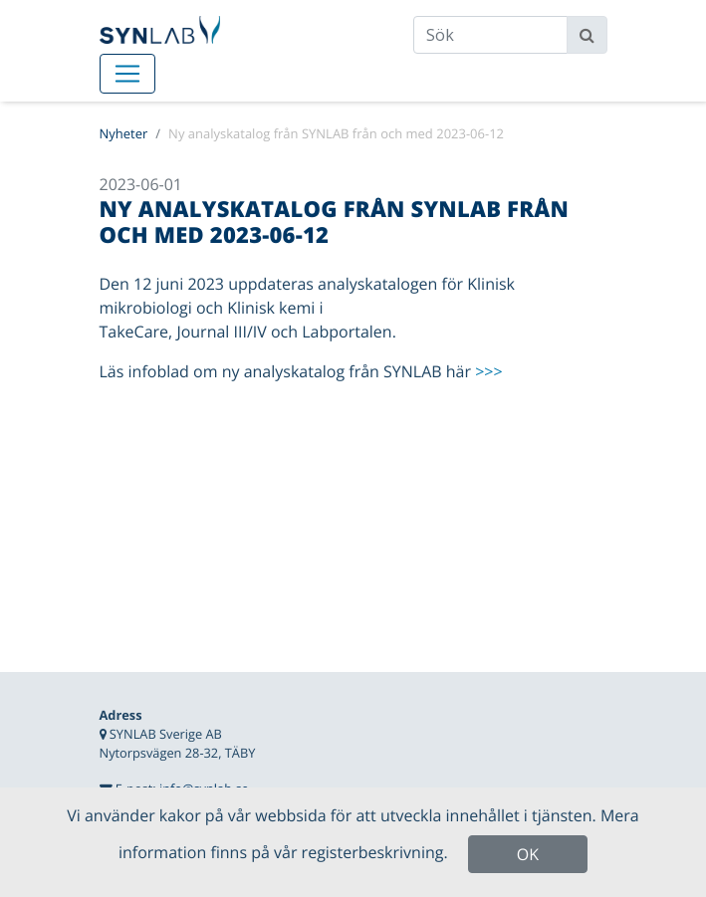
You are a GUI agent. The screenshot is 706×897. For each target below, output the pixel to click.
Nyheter (124, 133)
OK (528, 854)
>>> (488, 371)
